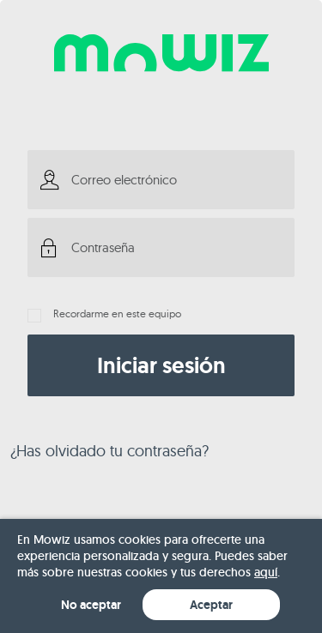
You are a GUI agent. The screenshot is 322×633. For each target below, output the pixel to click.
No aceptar (91, 604)
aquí (265, 572)
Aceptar (211, 604)
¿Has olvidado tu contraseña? (109, 451)
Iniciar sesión (161, 365)
